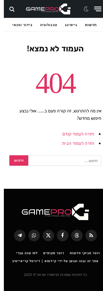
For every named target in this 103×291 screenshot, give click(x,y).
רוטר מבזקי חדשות (81, 253)
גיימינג (67, 24)
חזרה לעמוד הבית (74, 143)
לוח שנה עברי (23, 253)
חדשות (87, 24)
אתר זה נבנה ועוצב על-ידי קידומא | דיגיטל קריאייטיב (51, 261)
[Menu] (94, 9)
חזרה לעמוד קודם (74, 134)
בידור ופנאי (18, 24)
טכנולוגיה (44, 24)
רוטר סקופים (49, 253)
